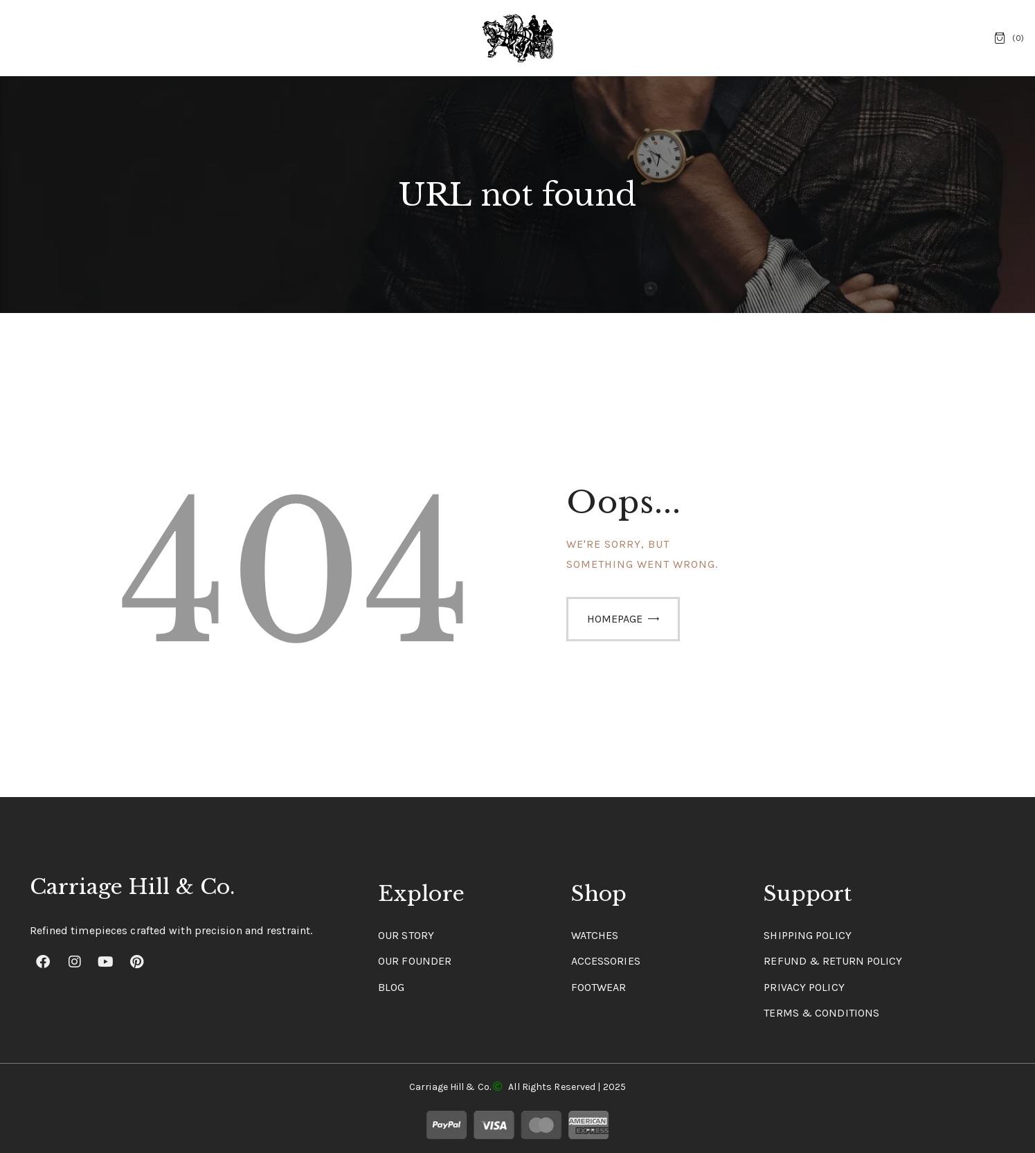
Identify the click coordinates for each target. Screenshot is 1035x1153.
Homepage (614, 618)
